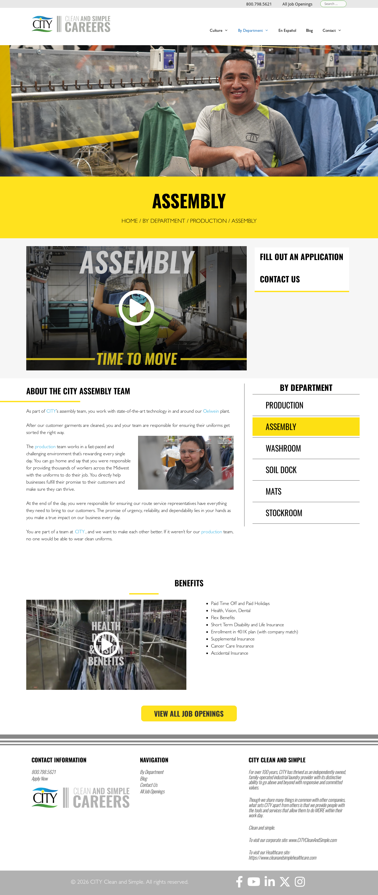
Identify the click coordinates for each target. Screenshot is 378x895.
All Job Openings (297, 4)
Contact (334, 30)
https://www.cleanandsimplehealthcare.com (282, 857)
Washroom (283, 448)
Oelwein (211, 411)
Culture (221, 30)
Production (208, 220)
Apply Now (40, 778)
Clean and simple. (262, 827)
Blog (143, 778)
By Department (256, 30)
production (45, 446)
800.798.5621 (259, 4)
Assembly (281, 426)
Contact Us (280, 279)
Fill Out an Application (301, 256)
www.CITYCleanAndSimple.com (312, 839)
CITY (51, 411)
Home (130, 220)
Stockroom (284, 513)
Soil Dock (281, 469)
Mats (273, 491)
